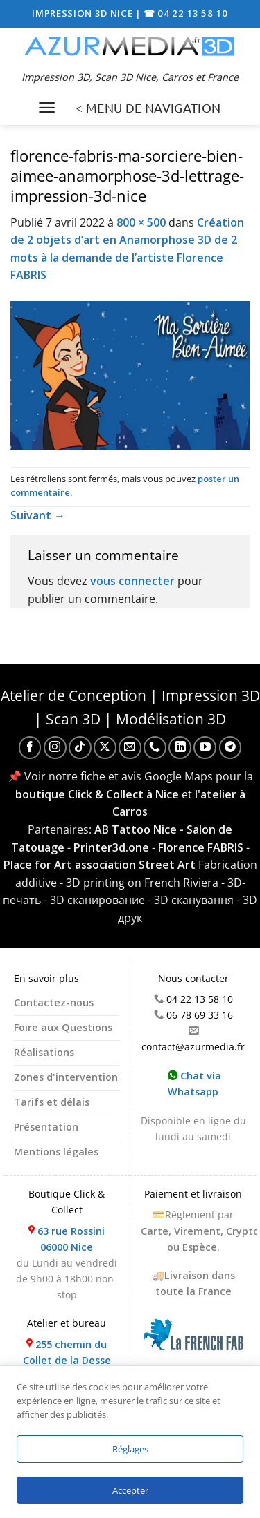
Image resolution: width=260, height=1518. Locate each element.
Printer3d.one (111, 847)
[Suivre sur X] (105, 747)
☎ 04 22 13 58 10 (186, 13)
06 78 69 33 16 (199, 1014)
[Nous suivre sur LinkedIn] (179, 747)
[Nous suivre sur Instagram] (55, 747)
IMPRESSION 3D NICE (83, 13)
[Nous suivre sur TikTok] (80, 747)
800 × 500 (141, 222)
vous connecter (132, 580)
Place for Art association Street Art (99, 864)
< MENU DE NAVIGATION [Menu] (148, 107)
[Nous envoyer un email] (130, 747)
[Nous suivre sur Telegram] (230, 747)
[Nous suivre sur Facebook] (30, 747)
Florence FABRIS (200, 847)
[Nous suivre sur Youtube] (204, 747)
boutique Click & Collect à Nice (97, 794)
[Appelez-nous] (155, 747)
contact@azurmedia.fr (193, 1046)
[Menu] (46, 107)
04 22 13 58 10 (199, 999)
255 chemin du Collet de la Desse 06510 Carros (67, 1360)
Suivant (37, 515)
